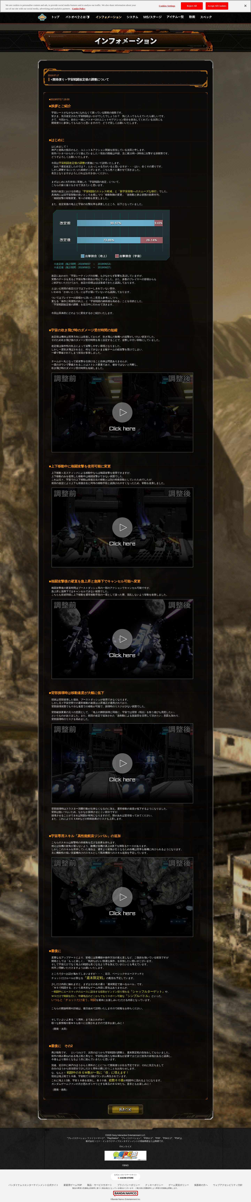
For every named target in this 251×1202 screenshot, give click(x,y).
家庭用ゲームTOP (73, 1185)
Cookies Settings (167, 6)
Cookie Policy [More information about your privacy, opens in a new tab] (78, 8)
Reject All (192, 6)
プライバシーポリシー (128, 1185)
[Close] (245, 6)
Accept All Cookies (217, 6)
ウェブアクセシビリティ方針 (227, 1185)
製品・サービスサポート (99, 1185)
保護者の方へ (201, 1185)
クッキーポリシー (154, 1185)
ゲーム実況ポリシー (179, 1185)
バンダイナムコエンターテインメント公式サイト (33, 1185)
